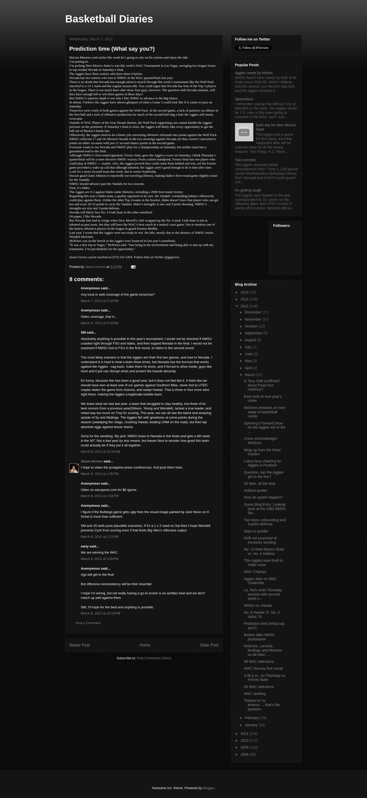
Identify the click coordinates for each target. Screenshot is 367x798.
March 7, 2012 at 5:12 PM (100, 301)
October (251, 326)
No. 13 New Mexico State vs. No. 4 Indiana (264, 551)
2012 (245, 306)
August (251, 340)
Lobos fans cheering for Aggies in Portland (262, 463)
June (249, 354)
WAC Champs (255, 572)
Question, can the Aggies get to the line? (264, 474)
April (249, 368)
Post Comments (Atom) (154, 658)
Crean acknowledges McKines (260, 440)
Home (145, 645)
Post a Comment (88, 623)
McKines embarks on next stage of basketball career (264, 412)
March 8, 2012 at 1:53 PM (100, 496)
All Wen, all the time (259, 483)
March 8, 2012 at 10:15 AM (100, 451)
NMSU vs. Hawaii (258, 605)
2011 (245, 734)
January (251, 725)
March (250, 375)
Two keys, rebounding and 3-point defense (264, 522)
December (253, 312)
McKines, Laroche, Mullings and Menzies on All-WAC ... (263, 650)
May (248, 361)
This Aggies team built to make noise (263, 562)
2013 (245, 299)
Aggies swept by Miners (254, 73)
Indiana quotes (255, 490)
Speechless (244, 99)
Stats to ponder (256, 531)
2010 (245, 740)
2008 (245, 754)
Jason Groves (92, 461)
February (252, 718)
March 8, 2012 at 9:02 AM (99, 323)
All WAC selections (259, 661)
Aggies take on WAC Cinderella (260, 581)
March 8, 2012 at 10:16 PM (100, 613)
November (253, 319)
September (254, 333)
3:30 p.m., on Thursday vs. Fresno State (265, 677)
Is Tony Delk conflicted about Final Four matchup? (261, 385)
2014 (245, 292)
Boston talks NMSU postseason (259, 637)
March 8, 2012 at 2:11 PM (100, 537)
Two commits (245, 160)
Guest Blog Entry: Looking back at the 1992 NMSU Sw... (265, 508)
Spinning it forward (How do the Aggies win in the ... (264, 427)
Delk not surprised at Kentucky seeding (260, 540)
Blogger (208, 788)
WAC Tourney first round (263, 668)
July (248, 347)
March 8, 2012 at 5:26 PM (100, 559)
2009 (245, 747)
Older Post (209, 645)
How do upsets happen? (263, 497)
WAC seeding (255, 694)
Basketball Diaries (109, 18)
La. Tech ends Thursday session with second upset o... (263, 594)
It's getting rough (248, 190)
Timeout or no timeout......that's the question (262, 704)
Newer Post (79, 645)
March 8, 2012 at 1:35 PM (100, 474)
